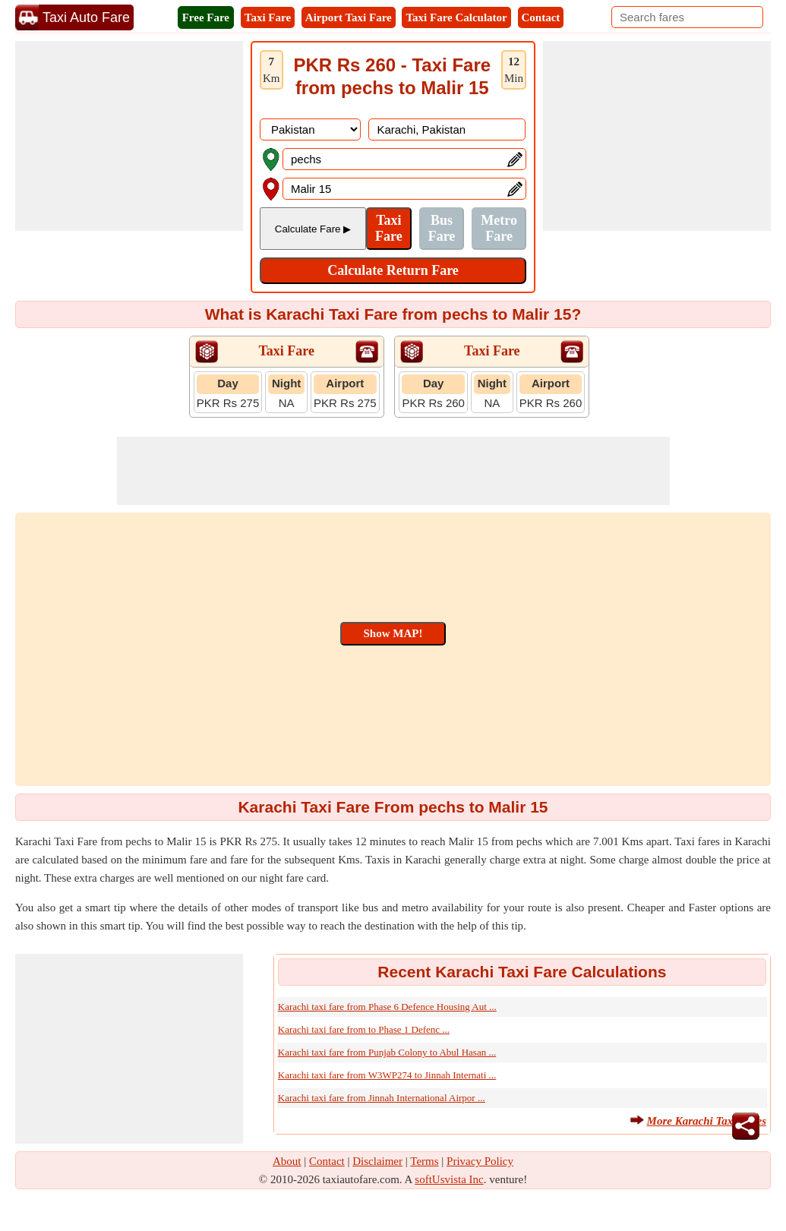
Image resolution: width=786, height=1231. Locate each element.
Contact (541, 17)
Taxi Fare (268, 17)
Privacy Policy (480, 1161)
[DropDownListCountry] (310, 129)
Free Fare (205, 17)
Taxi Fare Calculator (456, 17)
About (287, 1161)
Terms (424, 1161)
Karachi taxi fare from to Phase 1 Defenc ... (364, 1029)
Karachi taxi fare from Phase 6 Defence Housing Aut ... (387, 1006)
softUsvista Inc (449, 1179)
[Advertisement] (129, 136)
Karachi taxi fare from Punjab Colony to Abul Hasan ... (387, 1052)
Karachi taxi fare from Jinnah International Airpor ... (381, 1097)
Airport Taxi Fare (348, 17)
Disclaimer (377, 1161)
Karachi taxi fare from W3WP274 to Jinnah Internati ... (387, 1075)
